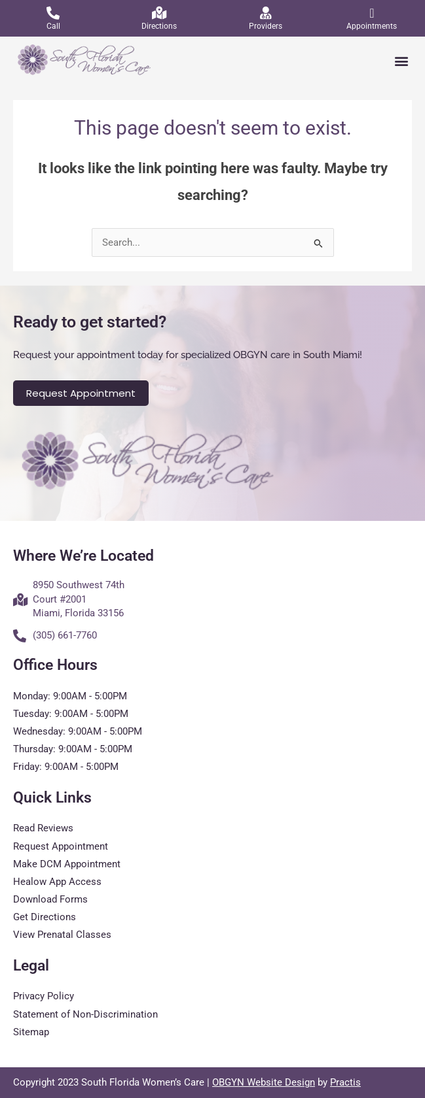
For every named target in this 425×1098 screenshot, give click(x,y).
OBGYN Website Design (263, 1082)
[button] (401, 61)
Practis (345, 1082)
